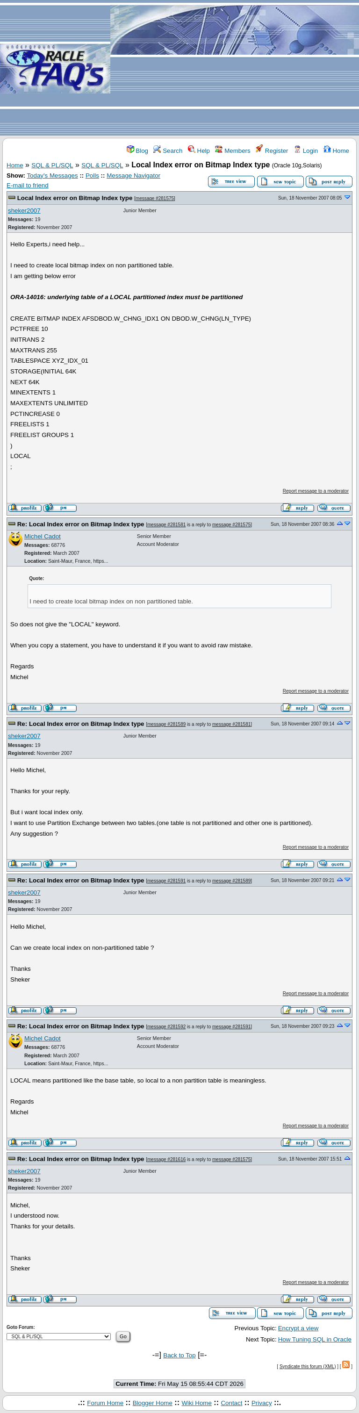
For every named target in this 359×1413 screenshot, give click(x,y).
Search (167, 150)
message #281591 (166, 880)
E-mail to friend (28, 185)
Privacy (261, 1402)
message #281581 (166, 524)
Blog (137, 150)
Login (306, 150)
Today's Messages (52, 175)
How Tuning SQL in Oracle (315, 1339)
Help (199, 150)
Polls (92, 175)
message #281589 (166, 724)
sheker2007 (24, 210)
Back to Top (179, 1355)
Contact (231, 1402)
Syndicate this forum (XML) (308, 1366)
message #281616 (166, 1159)
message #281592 (166, 1026)
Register (272, 150)
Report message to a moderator (316, 491)
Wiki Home (196, 1402)
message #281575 (155, 198)
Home (336, 150)
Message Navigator (133, 175)
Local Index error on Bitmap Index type (75, 197)
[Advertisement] (234, 68)
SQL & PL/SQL (52, 165)
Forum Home (105, 1402)
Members (232, 150)
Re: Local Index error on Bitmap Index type (80, 524)
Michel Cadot (42, 536)
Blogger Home (152, 1402)
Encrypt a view (298, 1328)
